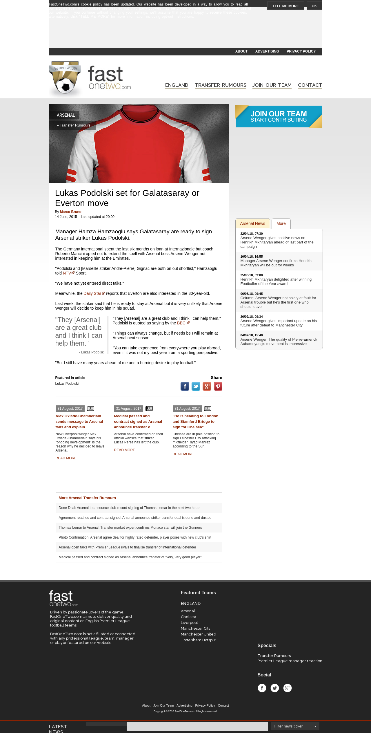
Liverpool (189, 622)
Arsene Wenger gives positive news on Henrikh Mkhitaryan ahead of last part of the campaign (277, 242)
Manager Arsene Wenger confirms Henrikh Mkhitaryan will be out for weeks (276, 263)
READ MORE (66, 458)
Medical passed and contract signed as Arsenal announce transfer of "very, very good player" (130, 557)
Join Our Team (163, 705)
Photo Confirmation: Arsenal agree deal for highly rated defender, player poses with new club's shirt (135, 537)
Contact (223, 705)
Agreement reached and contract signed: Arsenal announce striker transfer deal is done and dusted (135, 518)
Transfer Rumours (274, 655)
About (146, 705)
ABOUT (241, 51)
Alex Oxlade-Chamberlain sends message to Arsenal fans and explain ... (79, 421)
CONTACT (310, 85)
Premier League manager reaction (290, 661)
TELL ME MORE (286, 6)
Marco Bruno (70, 212)
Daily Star (92, 293)
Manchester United (198, 634)
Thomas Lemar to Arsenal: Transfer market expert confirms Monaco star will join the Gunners (130, 528)
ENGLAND (176, 85)
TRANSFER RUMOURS (220, 85)
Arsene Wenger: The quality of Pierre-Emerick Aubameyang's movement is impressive (279, 341)
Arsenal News (252, 223)
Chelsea (188, 617)
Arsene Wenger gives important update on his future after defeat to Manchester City (279, 323)
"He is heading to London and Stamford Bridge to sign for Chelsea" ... (196, 421)
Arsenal (188, 611)
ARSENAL (66, 115)
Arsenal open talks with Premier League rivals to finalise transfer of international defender (127, 547)
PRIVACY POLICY (301, 51)
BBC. (182, 323)
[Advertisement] (185, 34)
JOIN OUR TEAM (272, 85)
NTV (67, 273)
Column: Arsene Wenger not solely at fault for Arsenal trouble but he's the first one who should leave (278, 302)
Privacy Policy (205, 705)
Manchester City (195, 628)
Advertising (184, 705)
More (281, 223)
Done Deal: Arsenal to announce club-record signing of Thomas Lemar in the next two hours (130, 508)
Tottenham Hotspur (198, 640)
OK (314, 6)
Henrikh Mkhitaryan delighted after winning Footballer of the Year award (276, 281)
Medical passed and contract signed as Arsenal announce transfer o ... (138, 421)
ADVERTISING (267, 51)
